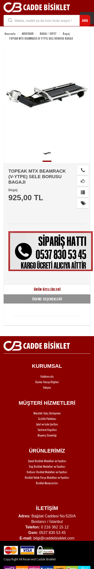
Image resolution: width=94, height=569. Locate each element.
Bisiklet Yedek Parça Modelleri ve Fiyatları (47, 477)
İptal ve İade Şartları (47, 424)
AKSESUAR (27, 34)
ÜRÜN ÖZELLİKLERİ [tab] (47, 289)
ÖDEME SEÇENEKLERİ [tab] (47, 298)
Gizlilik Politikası (47, 419)
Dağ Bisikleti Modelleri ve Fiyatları (47, 466)
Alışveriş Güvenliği (47, 435)
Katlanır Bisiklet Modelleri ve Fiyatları (47, 472)
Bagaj (66, 34)
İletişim (47, 387)
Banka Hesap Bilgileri (47, 382)
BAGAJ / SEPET (48, 34)
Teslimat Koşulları (47, 430)
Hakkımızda (47, 376)
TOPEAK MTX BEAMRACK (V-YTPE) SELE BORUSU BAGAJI (41, 38)
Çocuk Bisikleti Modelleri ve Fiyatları (47, 461)
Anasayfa (10, 34)
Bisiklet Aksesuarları (47, 483)
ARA (85, 20)
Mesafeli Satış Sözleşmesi (47, 413)
